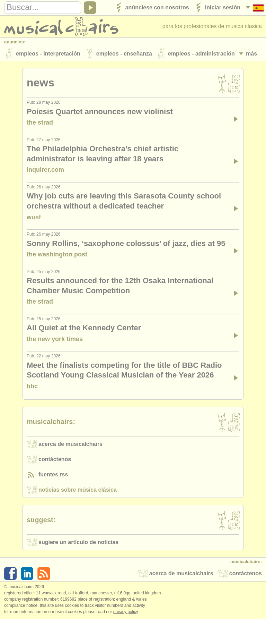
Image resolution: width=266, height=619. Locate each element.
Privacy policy (125, 611)
